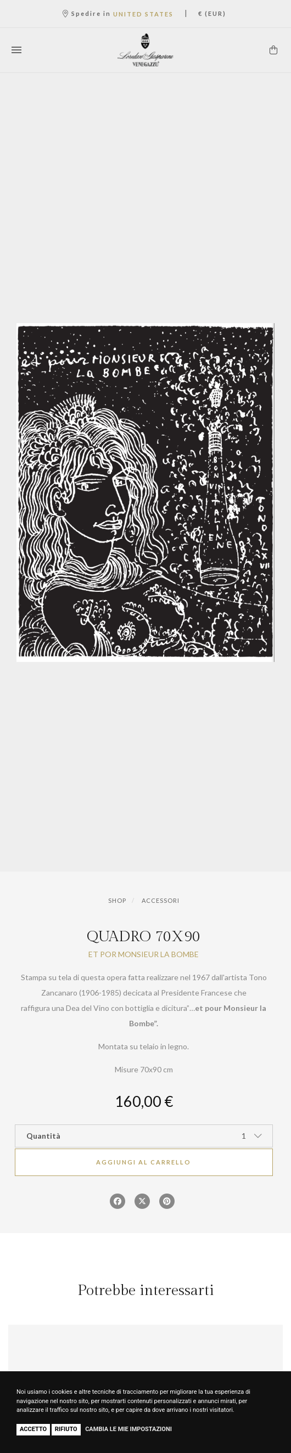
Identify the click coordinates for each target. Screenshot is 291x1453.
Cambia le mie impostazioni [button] (128, 1429)
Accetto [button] (33, 1429)
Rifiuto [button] (66, 1429)
